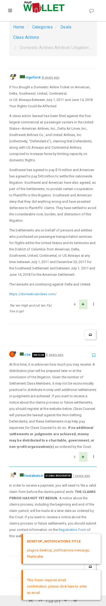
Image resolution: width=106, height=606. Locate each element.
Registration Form (72, 530)
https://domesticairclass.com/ (32, 294)
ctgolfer (32, 77)
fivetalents (32, 476)
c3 (26, 355)
